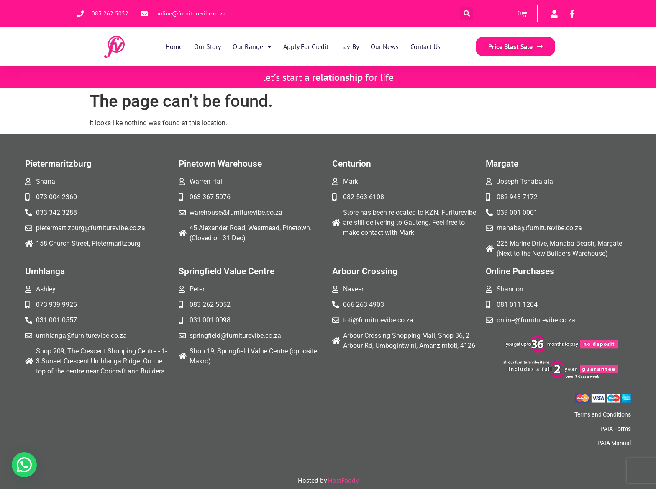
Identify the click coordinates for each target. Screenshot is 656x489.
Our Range (252, 46)
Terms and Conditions (602, 414)
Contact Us (425, 46)
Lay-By (349, 46)
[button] (466, 13)
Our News (385, 46)
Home (173, 46)
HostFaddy (343, 480)
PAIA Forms (615, 428)
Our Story (207, 46)
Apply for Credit (305, 46)
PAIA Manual (614, 443)
